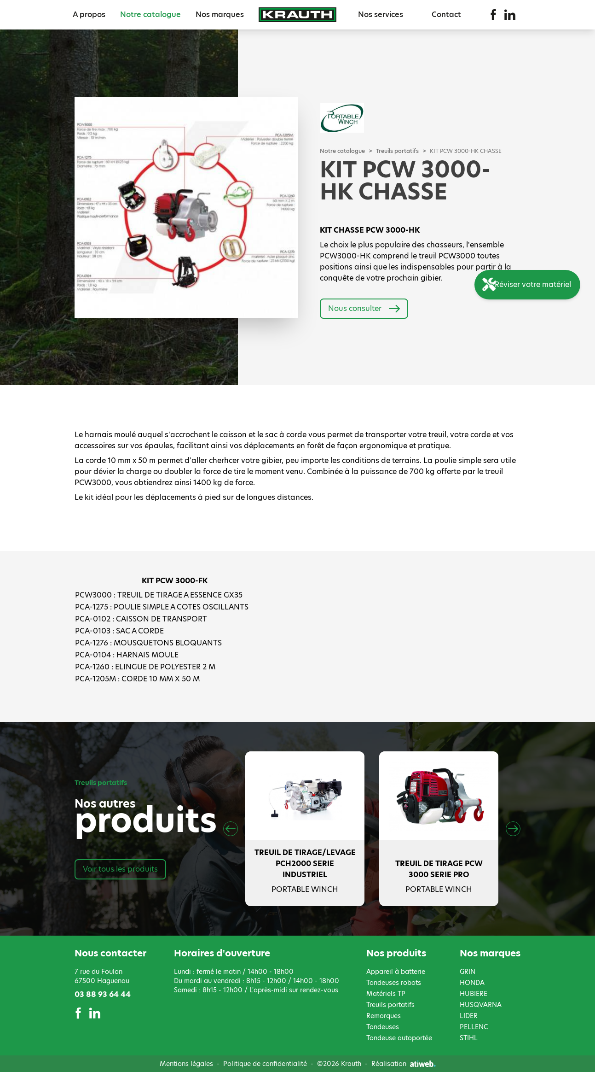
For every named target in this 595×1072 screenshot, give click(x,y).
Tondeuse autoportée (399, 1038)
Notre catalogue (150, 14)
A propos (89, 14)
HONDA (472, 982)
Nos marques (220, 14)
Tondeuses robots (393, 982)
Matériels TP (385, 993)
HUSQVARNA (481, 1004)
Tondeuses (382, 1026)
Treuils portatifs (397, 151)
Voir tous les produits (120, 869)
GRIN (467, 971)
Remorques (383, 1015)
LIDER (469, 1015)
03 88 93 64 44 (103, 994)
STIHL (469, 1038)
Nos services (380, 14)
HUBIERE (473, 993)
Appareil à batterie (395, 971)
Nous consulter (364, 308)
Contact (446, 14)
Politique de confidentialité (265, 1063)
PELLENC (474, 1026)
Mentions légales (186, 1063)
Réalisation (403, 1063)
